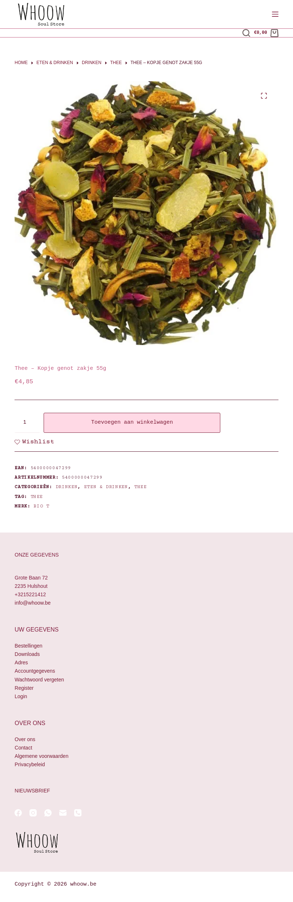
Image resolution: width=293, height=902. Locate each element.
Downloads (27, 654)
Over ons (25, 739)
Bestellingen (28, 646)
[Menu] (275, 14)
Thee (140, 487)
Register (24, 688)
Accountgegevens (35, 671)
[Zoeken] (246, 33)
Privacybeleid (30, 764)
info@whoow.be (33, 603)
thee (37, 496)
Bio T (41, 506)
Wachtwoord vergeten (39, 680)
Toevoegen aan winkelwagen (132, 422)
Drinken (67, 487)
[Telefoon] (77, 812)
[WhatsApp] (48, 812)
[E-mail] (63, 812)
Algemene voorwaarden (41, 756)
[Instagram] (33, 812)
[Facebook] (18, 812)
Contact (23, 748)
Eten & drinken (106, 487)
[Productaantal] (27, 423)
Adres (21, 662)
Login (21, 696)
